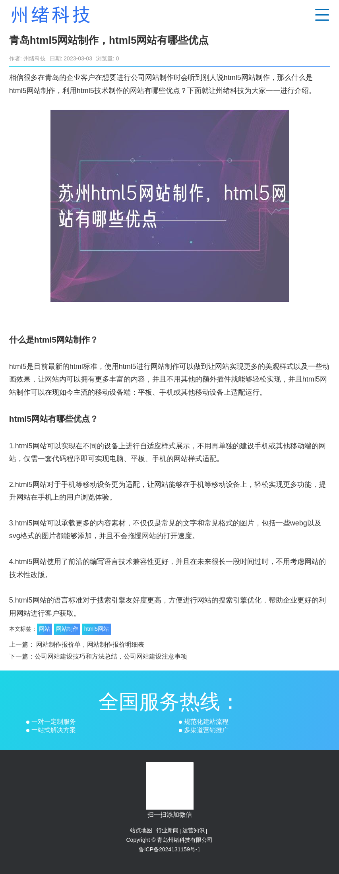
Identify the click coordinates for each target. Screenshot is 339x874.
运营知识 (193, 830)
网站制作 (67, 629)
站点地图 (141, 830)
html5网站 (96, 629)
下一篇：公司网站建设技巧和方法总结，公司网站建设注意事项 (98, 656)
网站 (44, 629)
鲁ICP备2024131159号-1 (170, 849)
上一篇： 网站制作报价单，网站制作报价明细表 (76, 644)
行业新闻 (167, 830)
